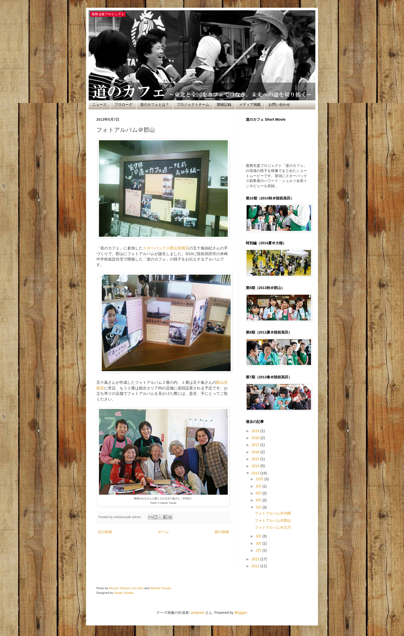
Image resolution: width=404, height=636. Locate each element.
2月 (259, 550)
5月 (259, 507)
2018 (255, 438)
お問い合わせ (279, 104)
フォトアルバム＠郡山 (273, 520)
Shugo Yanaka (123, 592)
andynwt (197, 613)
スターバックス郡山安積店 (166, 248)
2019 (255, 431)
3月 (259, 543)
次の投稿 (105, 532)
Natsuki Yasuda (160, 588)
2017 (255, 445)
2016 (255, 452)
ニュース (99, 104)
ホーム (163, 532)
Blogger (240, 613)
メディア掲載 (250, 104)
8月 (259, 493)
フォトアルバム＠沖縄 (273, 513)
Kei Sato (138, 588)
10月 (260, 479)
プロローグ (123, 104)
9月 (259, 486)
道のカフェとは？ (154, 104)
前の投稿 (222, 532)
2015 (255, 459)
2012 (255, 559)
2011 (255, 566)
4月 (259, 536)
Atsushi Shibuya (120, 588)
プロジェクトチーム (193, 104)
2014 (255, 466)
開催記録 (224, 104)
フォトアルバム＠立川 (273, 527)
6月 (259, 500)
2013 (255, 473)
